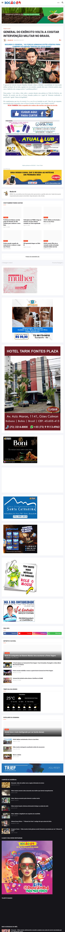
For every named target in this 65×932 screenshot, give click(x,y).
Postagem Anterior (8, 262)
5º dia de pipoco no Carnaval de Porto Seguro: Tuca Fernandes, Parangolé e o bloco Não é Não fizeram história (37, 663)
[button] (2, 2)
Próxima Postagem (57, 262)
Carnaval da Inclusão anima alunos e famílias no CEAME (28, 678)
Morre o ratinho (17, 754)
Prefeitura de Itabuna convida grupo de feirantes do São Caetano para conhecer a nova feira (11, 222)
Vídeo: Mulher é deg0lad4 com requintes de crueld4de (25, 813)
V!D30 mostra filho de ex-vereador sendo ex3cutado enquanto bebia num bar (51, 245)
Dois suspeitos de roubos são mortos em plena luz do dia (32, 105)
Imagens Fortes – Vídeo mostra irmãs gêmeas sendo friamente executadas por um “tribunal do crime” (36, 829)
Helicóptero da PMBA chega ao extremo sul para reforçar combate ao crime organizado (32, 221)
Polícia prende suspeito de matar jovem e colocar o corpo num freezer (11, 245)
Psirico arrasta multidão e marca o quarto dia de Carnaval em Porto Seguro (33, 670)
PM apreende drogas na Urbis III (32, 244)
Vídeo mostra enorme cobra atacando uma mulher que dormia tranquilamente (32, 790)
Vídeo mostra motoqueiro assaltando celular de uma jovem (29, 747)
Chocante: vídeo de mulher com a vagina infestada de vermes (27, 783)
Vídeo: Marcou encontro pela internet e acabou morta (25, 798)
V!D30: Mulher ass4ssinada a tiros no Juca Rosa (52, 220)
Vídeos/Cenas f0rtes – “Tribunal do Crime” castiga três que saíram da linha (31, 821)
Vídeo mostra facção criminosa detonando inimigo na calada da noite (29, 806)
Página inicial (6, 28)
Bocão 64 (13, 192)
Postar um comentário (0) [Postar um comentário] (32, 256)
